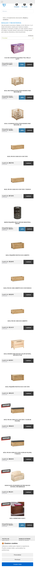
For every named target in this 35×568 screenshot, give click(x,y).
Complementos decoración (14, 18)
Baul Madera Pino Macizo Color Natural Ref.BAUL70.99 (17, 354)
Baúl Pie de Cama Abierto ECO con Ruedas (17, 288)
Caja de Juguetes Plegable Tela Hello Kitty (17, 58)
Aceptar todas (17, 564)
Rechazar (17, 559)
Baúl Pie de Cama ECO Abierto (17, 321)
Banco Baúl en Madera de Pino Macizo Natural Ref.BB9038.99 (17, 486)
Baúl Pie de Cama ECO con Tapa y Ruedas (17, 189)
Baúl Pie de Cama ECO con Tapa (17, 156)
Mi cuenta (24, 5)
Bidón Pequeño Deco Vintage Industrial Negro (17, 223)
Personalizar (17, 555)
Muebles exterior (24, 539)
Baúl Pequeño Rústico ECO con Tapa (17, 386)
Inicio (4, 18)
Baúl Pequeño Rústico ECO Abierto (17, 255)
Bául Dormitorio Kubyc (17, 518)
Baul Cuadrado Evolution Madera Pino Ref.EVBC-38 (17, 124)
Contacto (16, 5)
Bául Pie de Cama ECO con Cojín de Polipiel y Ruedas (17, 453)
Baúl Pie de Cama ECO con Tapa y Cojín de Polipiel (17, 420)
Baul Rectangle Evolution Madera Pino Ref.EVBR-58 (17, 91)
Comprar (29, 64)
